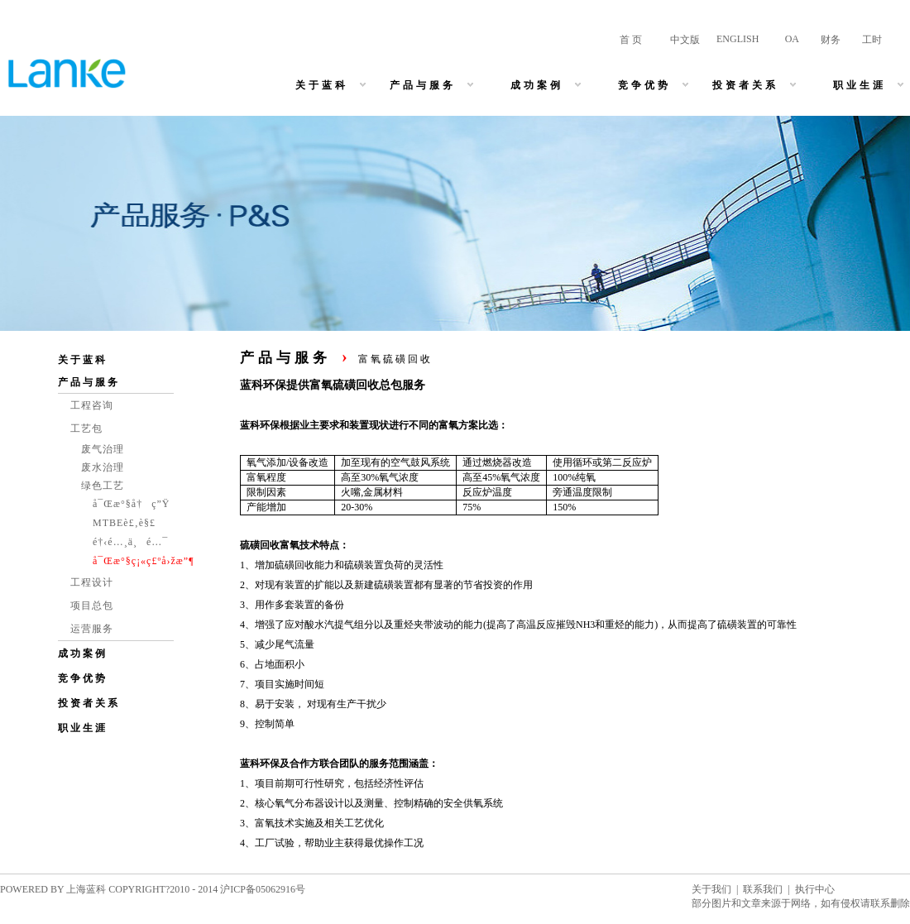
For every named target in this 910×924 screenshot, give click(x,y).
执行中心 (815, 889)
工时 (872, 39)
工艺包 (86, 428)
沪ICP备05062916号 (262, 889)
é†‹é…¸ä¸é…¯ (130, 542)
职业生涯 (83, 728)
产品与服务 (89, 382)
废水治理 (102, 467)
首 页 (631, 39)
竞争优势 (83, 678)
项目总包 (91, 605)
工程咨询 (91, 405)
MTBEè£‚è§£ (124, 523)
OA (792, 39)
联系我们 (763, 889)
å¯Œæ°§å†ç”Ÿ (131, 504)
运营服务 (91, 628)
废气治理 (102, 449)
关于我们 (711, 889)
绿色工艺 (102, 485)
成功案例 (83, 653)
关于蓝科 (83, 360)
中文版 (685, 39)
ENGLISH (737, 39)
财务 (831, 39)
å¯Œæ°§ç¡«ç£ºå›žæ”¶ (143, 561)
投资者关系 (89, 703)
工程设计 (91, 582)
